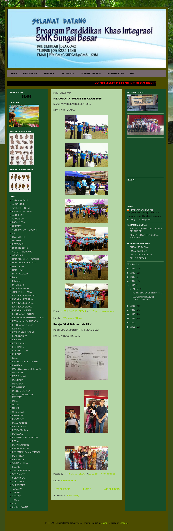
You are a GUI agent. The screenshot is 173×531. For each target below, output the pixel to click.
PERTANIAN (18, 456)
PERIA (15, 441)
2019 (133, 318)
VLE (14, 503)
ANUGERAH (18, 219)
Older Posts (112, 489)
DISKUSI (16, 241)
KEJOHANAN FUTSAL (23, 314)
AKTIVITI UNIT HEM (22, 211)
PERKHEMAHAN (20, 445)
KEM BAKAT (18, 329)
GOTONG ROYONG (22, 252)
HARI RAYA (18, 270)
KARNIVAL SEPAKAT (22, 307)
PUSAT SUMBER (138, 251)
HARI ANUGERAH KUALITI (25, 259)
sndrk (104, 523)
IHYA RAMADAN (20, 274)
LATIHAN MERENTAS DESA (26, 361)
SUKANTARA (18, 485)
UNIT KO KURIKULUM (141, 254)
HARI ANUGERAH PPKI (24, 263)
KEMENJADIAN (68, 481)
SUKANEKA (18, 481)
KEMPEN (16, 339)
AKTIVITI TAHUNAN (91, 73)
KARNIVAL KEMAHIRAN (24, 296)
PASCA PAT (18, 419)
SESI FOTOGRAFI (21, 470)
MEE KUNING (19, 376)
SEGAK (16, 467)
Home (14, 73)
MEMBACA (17, 380)
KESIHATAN (18, 347)
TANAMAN (17, 489)
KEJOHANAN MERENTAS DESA (28, 318)
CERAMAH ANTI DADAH (24, 230)
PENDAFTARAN (20, 430)
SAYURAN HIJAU (20, 463)
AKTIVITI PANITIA (21, 208)
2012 (133, 273)
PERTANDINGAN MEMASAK (26, 452)
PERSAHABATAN (20, 448)
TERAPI (16, 492)
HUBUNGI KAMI (115, 73)
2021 (133, 327)
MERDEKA (17, 384)
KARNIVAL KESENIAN (23, 303)
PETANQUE (18, 459)
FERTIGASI (18, 244)
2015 (133, 285)
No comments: (108, 311)
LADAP (15, 358)
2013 (133, 277)
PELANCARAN (19, 423)
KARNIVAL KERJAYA (22, 299)
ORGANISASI (67, 73)
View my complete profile (139, 219)
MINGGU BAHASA (21, 391)
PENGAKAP (18, 434)
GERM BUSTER (20, 248)
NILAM (15, 408)
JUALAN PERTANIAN (22, 292)
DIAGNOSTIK (19, 237)
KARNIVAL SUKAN (21, 310)
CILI (14, 233)
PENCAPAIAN (30, 73)
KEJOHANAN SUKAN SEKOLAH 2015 (77, 98)
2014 (133, 281)
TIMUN (15, 500)
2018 (133, 314)
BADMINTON (18, 222)
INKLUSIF (17, 281)
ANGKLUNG (18, 215)
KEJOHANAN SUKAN (71, 318)
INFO (132, 73)
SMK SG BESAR (138, 258)
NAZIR (15, 404)
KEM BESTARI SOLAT (23, 332)
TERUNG (16, 496)
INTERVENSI (18, 285)
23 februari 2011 (20, 200)
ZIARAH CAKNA (20, 507)
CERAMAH (17, 226)
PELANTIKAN (19, 426)
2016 (133, 306)
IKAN (14, 277)
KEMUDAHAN (19, 343)
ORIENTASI (18, 412)
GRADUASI (18, 255)
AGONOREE (18, 204)
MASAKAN (17, 373)
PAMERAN (17, 415)
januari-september (21, 288)
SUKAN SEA (18, 478)
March (136, 289)
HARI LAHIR (18, 266)
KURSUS (16, 354)
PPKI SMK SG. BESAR (141, 210)
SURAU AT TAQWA (139, 247)
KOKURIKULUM (20, 351)
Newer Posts (62, 489)
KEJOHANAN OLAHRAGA (25, 321)
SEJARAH (49, 73)
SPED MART (18, 474)
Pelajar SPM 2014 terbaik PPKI (72, 324)
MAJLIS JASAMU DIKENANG (26, 369)
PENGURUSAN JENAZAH (25, 437)
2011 (133, 268)
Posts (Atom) (73, 495)
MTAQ (15, 401)
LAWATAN (17, 365)
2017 (133, 310)
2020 (133, 323)
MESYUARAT (18, 387)
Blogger (123, 523)
